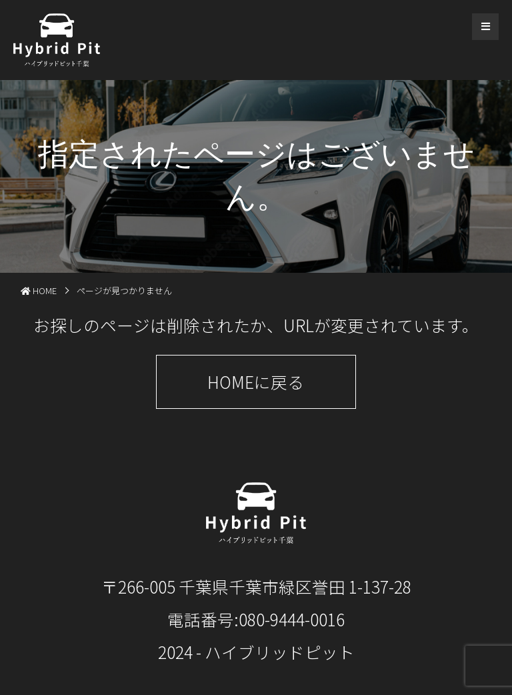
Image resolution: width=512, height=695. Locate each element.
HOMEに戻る (255, 382)
